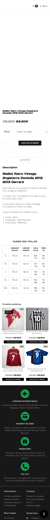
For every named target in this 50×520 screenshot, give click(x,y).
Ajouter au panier (30, 143)
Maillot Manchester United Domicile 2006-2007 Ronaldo (13, 370)
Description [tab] (25, 160)
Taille (7, 131)
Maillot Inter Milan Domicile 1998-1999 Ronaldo (36, 370)
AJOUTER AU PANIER (36, 342)
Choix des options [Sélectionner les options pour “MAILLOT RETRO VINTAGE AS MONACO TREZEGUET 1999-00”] (13, 342)
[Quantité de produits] (5, 143)
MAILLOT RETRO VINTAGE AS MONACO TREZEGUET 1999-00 (13, 332)
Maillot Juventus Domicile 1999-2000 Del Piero (37, 332)
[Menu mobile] (43, 6)
